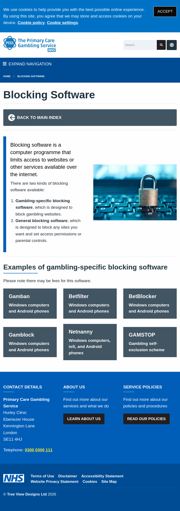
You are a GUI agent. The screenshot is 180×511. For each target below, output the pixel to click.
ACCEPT (165, 11)
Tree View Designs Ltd (27, 494)
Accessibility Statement (102, 476)
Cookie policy (31, 22)
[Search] (140, 45)
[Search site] (161, 45)
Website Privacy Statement (54, 482)
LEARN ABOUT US (84, 419)
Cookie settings (62, 22)
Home (7, 76)
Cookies (90, 482)
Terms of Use (42, 476)
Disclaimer (67, 476)
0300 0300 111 (39, 450)
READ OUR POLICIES (146, 419)
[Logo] (29, 44)
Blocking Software (31, 76)
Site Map (109, 482)
